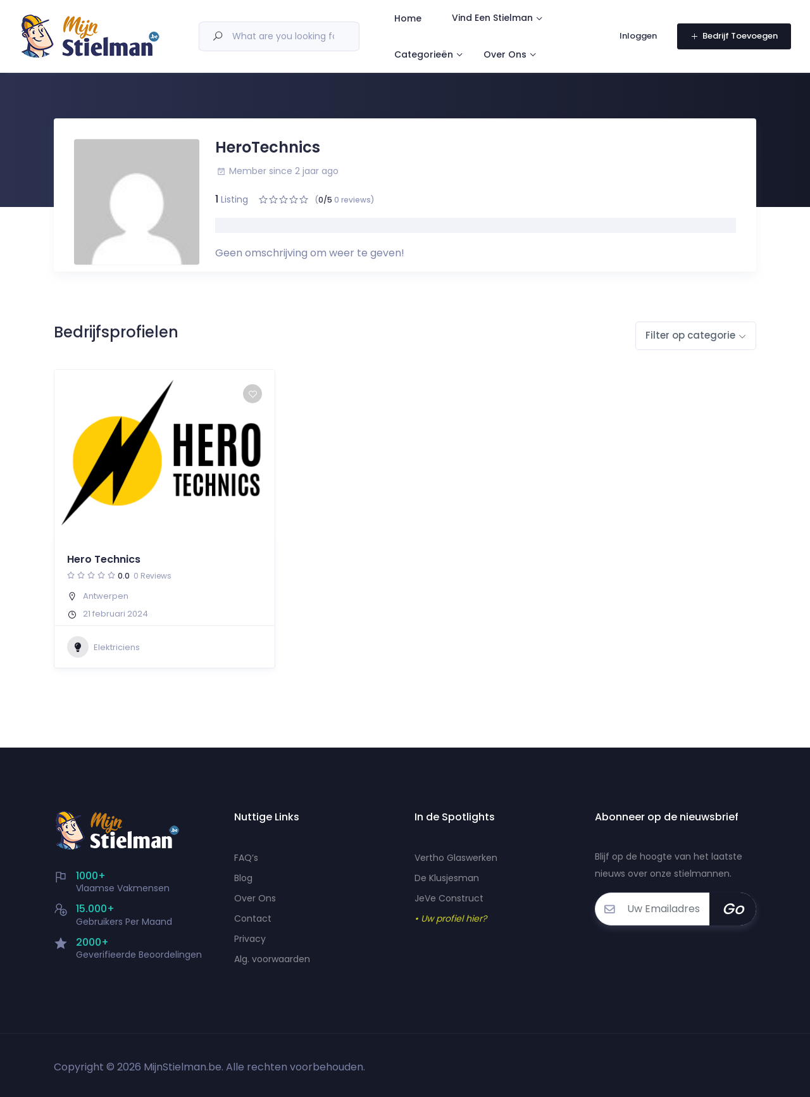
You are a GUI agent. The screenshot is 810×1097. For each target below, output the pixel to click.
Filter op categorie (690, 335)
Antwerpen (105, 596)
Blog (243, 878)
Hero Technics (103, 559)
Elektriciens (103, 647)
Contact (252, 918)
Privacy (250, 938)
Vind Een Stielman (503, 19)
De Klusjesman (446, 878)
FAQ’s (246, 857)
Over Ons (515, 57)
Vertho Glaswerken (455, 857)
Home (418, 19)
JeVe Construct (448, 898)
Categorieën (434, 57)
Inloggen (638, 38)
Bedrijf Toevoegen (734, 38)
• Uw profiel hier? (450, 918)
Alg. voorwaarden (272, 959)
